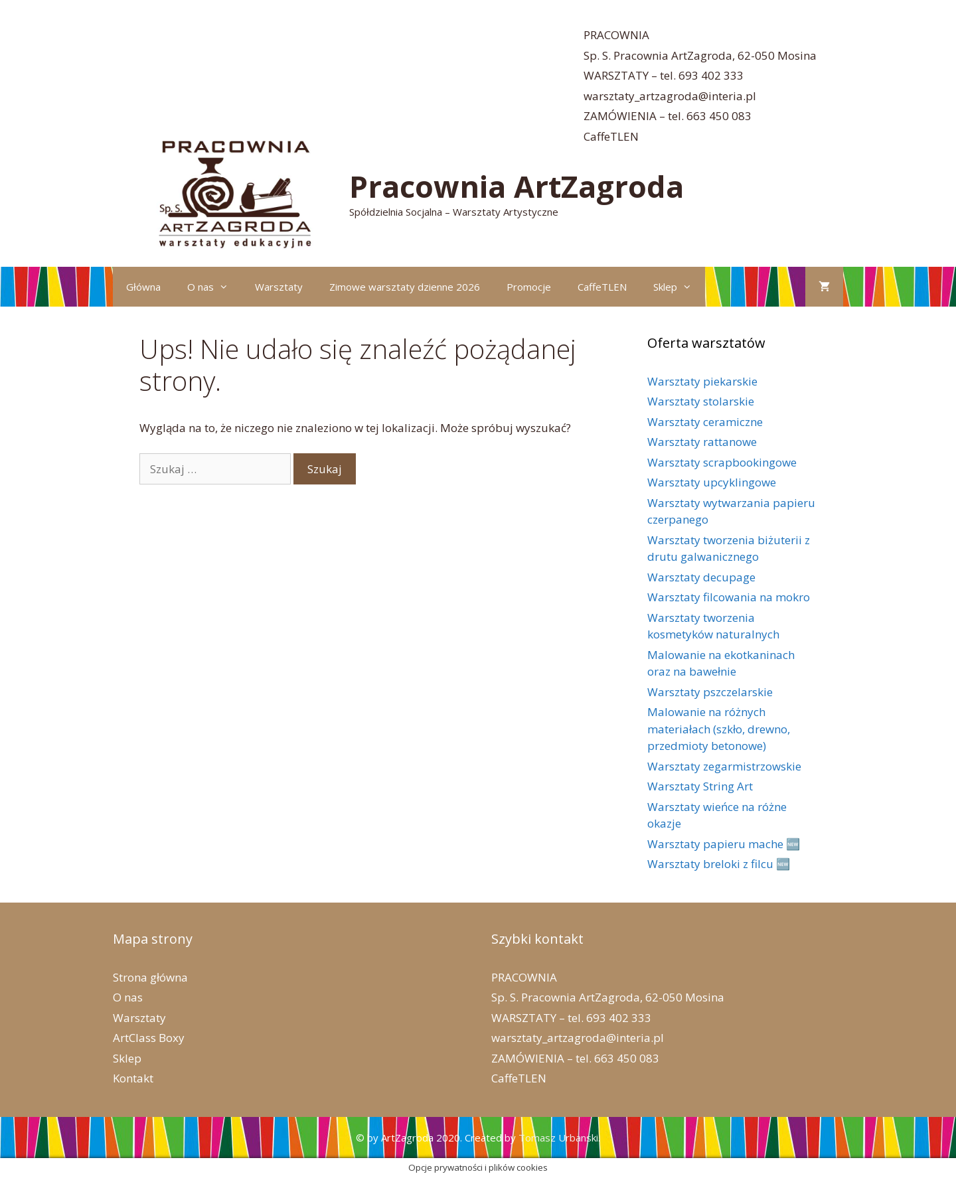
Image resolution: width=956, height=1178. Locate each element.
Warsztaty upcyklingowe (711, 482)
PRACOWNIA (616, 34)
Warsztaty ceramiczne (705, 421)
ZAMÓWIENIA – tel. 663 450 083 (668, 115)
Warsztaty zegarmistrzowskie (724, 766)
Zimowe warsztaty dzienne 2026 (404, 286)
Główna (143, 286)
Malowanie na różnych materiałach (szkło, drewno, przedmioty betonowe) (718, 728)
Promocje (529, 286)
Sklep (679, 287)
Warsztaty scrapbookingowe (722, 462)
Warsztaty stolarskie (700, 401)
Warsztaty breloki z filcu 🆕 (718, 863)
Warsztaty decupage (701, 577)
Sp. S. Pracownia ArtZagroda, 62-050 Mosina (700, 55)
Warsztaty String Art (700, 786)
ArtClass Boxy (149, 1037)
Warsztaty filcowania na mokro (728, 597)
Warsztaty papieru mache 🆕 (723, 843)
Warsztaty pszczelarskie (710, 691)
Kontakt (133, 1078)
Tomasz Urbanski (558, 1137)
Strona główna (150, 977)
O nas (214, 287)
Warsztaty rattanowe (702, 441)
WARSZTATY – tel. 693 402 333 (664, 75)
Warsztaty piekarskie (702, 381)
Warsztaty (279, 286)
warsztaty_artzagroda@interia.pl (670, 96)
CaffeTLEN (611, 136)
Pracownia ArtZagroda (516, 186)
